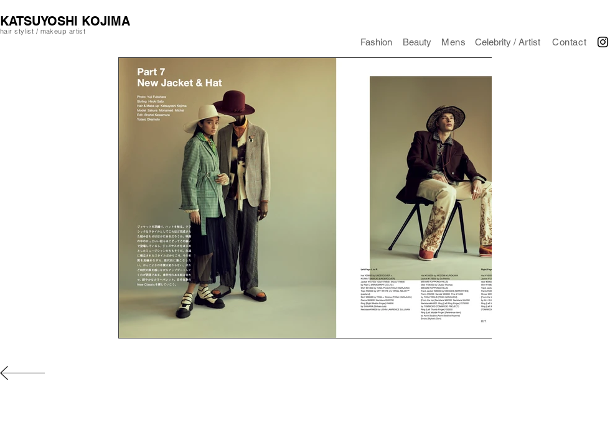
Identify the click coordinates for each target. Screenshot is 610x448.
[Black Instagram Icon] (603, 42)
